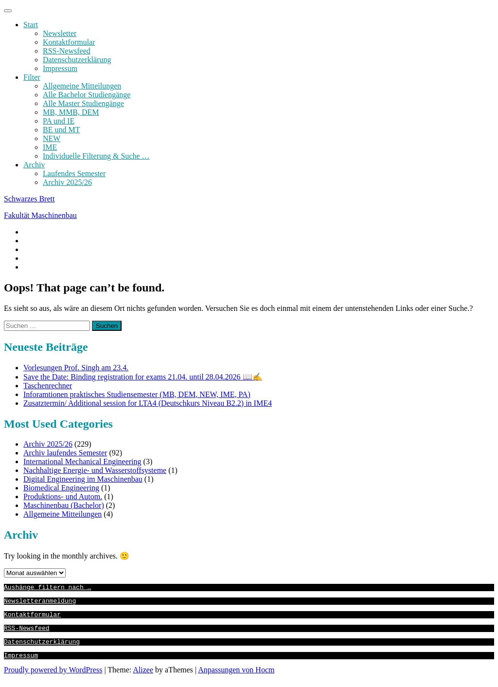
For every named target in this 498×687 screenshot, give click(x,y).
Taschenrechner (47, 385)
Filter (31, 77)
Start (30, 24)
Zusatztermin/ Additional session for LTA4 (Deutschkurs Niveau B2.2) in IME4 (147, 403)
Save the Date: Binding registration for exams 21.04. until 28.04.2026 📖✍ (142, 377)
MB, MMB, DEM (71, 112)
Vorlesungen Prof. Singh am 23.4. (75, 367)
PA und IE (58, 121)
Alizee (143, 678)
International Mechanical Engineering (82, 461)
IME (50, 147)
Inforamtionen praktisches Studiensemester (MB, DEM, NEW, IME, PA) (136, 394)
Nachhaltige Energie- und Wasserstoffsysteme (94, 470)
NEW (51, 138)
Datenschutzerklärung (77, 59)
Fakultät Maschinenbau (40, 215)
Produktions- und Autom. (62, 496)
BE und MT (61, 130)
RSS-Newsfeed (66, 51)
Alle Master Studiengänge (83, 103)
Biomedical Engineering (61, 488)
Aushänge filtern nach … (47, 588)
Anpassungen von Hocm (236, 678)
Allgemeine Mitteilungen (82, 86)
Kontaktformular (69, 42)
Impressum (60, 68)
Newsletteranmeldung (40, 603)
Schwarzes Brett (29, 199)
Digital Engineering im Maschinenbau (82, 479)
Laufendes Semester (74, 173)
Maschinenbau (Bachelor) (63, 505)
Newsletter (59, 33)
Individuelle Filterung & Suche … (96, 156)
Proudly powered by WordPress (53, 678)
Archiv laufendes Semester (65, 453)
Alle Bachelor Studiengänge (86, 94)
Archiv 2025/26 (67, 182)
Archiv (34, 165)
